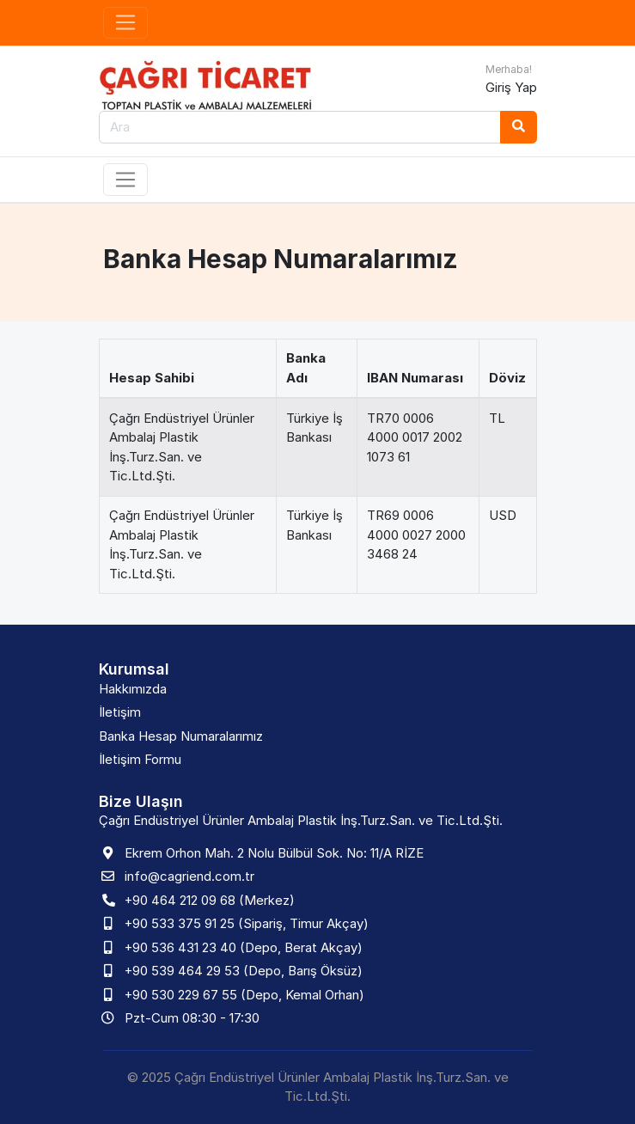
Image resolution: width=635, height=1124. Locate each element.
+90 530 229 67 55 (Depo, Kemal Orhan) (244, 995)
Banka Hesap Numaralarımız (181, 736)
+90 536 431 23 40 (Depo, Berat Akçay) (244, 947)
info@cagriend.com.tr (189, 876)
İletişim (120, 712)
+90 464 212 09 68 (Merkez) (210, 900)
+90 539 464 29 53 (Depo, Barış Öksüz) (244, 970)
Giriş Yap (511, 87)
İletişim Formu (140, 759)
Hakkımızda (133, 689)
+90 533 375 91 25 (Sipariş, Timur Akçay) (247, 923)
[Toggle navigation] (126, 23)
